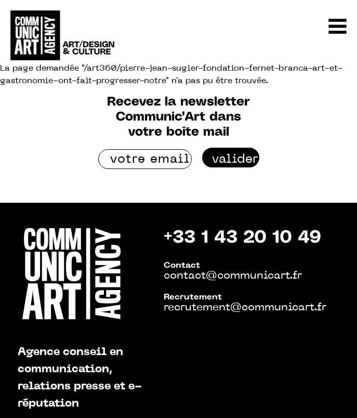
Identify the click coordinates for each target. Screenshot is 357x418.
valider (235, 159)
